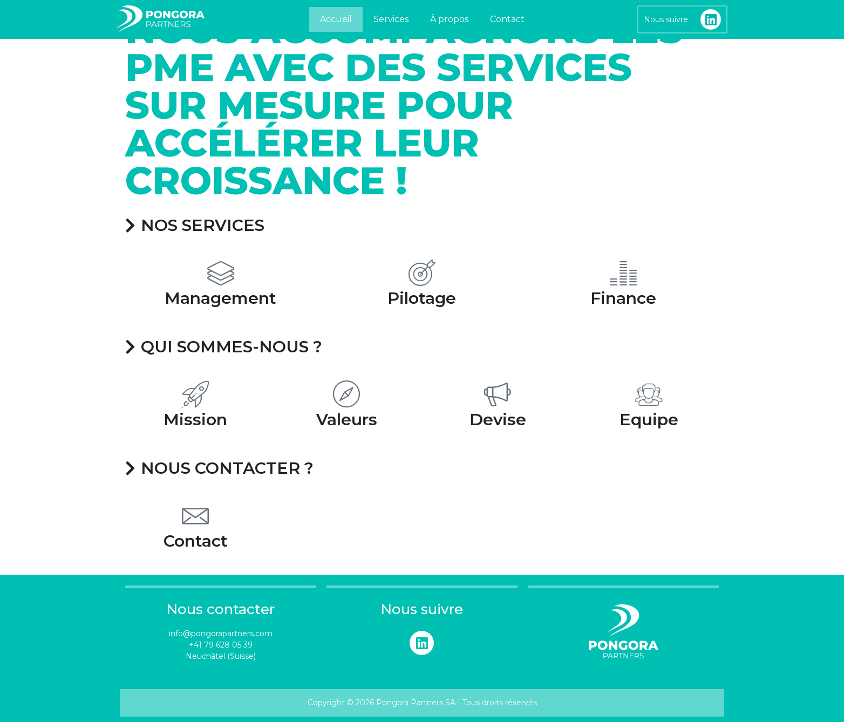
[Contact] (195, 515)
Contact (507, 19)
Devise (497, 420)
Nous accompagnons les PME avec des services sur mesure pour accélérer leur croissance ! (404, 105)
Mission (195, 420)
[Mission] (195, 393)
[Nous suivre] (710, 19)
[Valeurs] (346, 393)
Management (220, 298)
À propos (449, 19)
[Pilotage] (422, 272)
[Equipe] (648, 393)
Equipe (649, 420)
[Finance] (623, 272)
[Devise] (497, 393)
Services (391, 19)
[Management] (220, 272)
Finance (623, 298)
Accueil (336, 19)
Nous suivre (666, 19)
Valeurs (346, 420)
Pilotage (421, 298)
